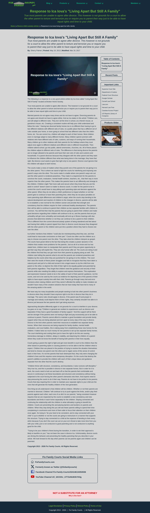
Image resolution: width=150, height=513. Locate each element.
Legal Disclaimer (55, 506)
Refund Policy (83, 506)
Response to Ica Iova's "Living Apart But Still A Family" (111, 66)
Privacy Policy (70, 506)
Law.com (105, 104)
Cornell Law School (108, 101)
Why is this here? (75, 496)
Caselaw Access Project (110, 110)
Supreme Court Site (108, 89)
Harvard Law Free (108, 107)
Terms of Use (96, 506)
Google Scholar (107, 98)
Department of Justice (109, 92)
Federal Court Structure (110, 95)
